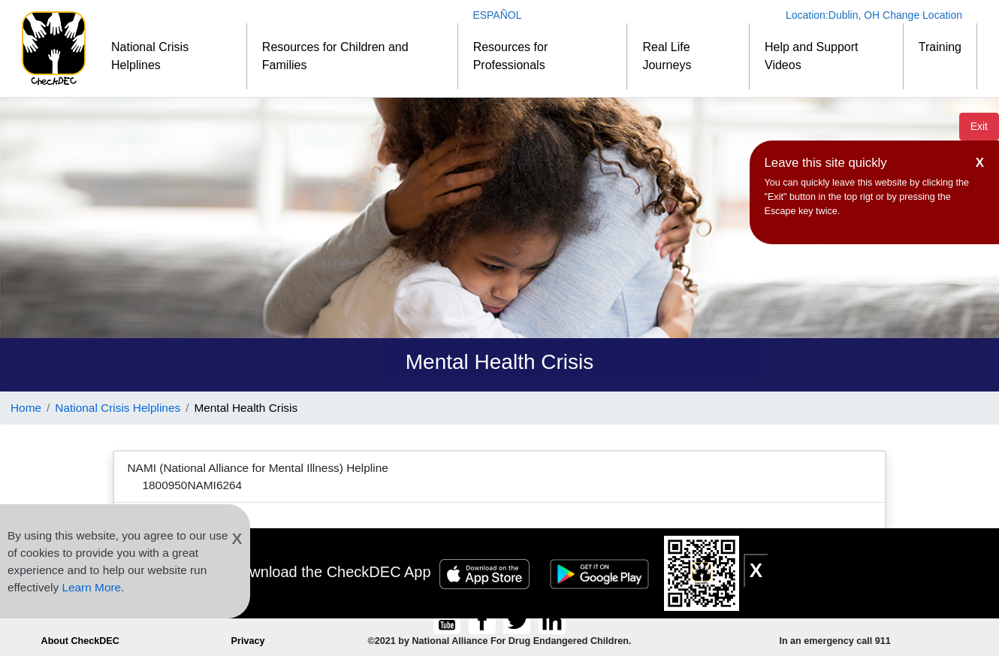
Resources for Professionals (510, 56)
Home (26, 407)
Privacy (248, 641)
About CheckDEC (80, 641)
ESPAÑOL (496, 15)
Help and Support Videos (812, 56)
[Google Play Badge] (602, 572)
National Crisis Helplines (150, 56)
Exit (979, 126)
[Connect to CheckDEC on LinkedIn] (552, 620)
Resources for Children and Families (335, 56)
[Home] (54, 48)
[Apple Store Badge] (487, 572)
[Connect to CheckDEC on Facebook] (483, 620)
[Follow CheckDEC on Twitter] (518, 620)
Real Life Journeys (666, 56)
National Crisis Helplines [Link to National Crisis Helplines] (117, 407)
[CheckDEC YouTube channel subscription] (448, 620)
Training (940, 47)
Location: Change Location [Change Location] (874, 15)
